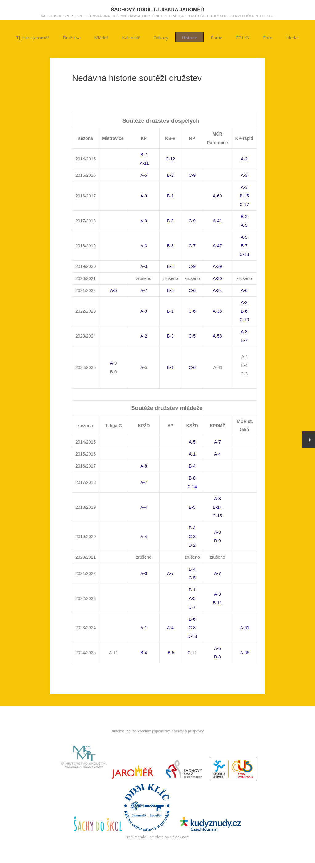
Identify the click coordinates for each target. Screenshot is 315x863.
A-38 (217, 311)
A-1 (192, 454)
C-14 (192, 486)
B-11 (217, 602)
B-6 (244, 311)
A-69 (217, 195)
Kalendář (131, 37)
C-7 (192, 245)
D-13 (192, 636)
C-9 (192, 175)
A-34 (217, 290)
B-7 (143, 154)
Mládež (101, 37)
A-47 (217, 245)
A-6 (244, 290)
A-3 (244, 175)
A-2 (244, 158)
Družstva (72, 37)
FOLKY (242, 37)
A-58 (217, 336)
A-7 (143, 290)
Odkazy (161, 37)
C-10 (244, 319)
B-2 (170, 175)
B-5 (170, 266)
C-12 (170, 158)
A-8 (143, 466)
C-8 (192, 627)
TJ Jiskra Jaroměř (32, 37)
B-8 (192, 478)
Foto (268, 37)
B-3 (170, 220)
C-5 (192, 336)
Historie (189, 37)
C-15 (217, 515)
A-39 (217, 266)
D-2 (192, 545)
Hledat (292, 37)
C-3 (192, 536)
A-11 (144, 163)
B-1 (170, 195)
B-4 (192, 466)
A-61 (244, 627)
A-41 (217, 220)
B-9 (217, 540)
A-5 (143, 175)
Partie (216, 37)
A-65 (244, 652)
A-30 (217, 278)
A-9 (143, 195)
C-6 (192, 290)
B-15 (244, 195)
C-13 (244, 254)
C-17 (244, 204)
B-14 (217, 507)
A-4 (217, 454)
